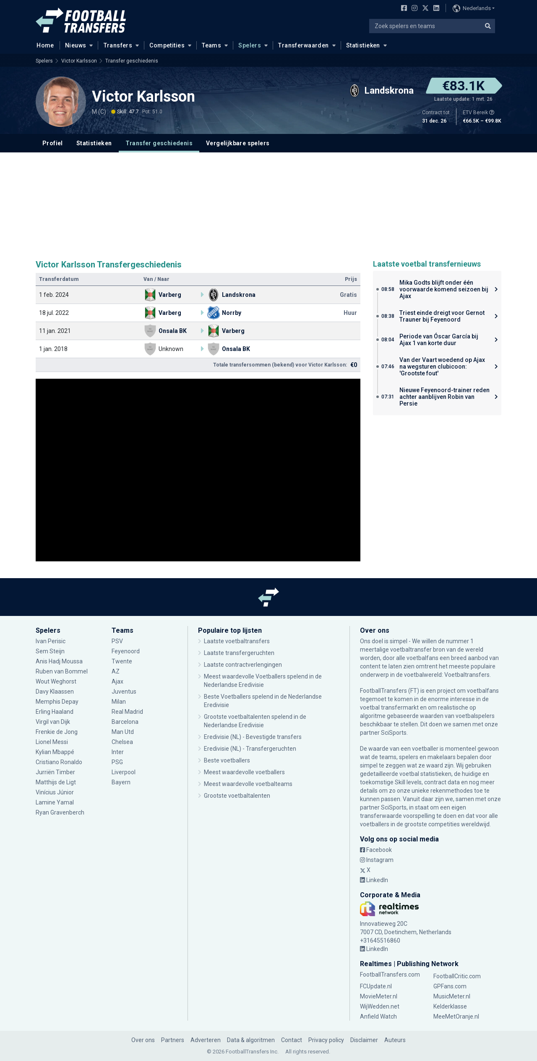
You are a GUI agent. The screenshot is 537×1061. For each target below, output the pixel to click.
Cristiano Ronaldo (59, 762)
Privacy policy (326, 1040)
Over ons (143, 1040)
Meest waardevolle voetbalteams (248, 784)
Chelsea (122, 742)
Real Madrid (127, 711)
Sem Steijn (50, 651)
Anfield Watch (378, 1016)
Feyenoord (126, 651)
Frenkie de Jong (57, 731)
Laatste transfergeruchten (239, 653)
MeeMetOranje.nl (456, 1016)
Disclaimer (364, 1040)
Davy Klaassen (55, 691)
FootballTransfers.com (390, 974)
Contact (291, 1040)
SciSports (394, 732)
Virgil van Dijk (53, 721)
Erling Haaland (54, 711)
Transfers (118, 45)
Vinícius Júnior (55, 792)
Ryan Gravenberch (60, 812)
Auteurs (395, 1040)
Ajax (117, 681)
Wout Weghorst (56, 681)
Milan (119, 701)
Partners (172, 1040)
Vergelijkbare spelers (237, 143)
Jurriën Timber (55, 772)
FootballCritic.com (457, 976)
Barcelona (125, 721)
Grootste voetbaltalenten (237, 795)
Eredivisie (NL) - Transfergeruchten (250, 748)
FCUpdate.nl (376, 986)
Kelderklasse (450, 1006)
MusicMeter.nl (451, 996)
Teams (211, 45)
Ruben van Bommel (62, 671)
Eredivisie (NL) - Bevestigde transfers (253, 737)
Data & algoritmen (251, 1040)
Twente (122, 661)
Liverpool (124, 772)
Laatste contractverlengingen (243, 664)
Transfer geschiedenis (131, 61)
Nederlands (472, 8)
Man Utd (123, 731)
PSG (117, 762)
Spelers (249, 45)
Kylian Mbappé (55, 752)
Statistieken (363, 45)
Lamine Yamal (55, 802)
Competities (167, 45)
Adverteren (205, 1040)
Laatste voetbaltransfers (237, 641)
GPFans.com (450, 986)
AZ (116, 671)
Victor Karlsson (79, 61)
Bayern (121, 782)
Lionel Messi (52, 742)
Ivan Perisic (50, 641)
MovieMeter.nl (378, 996)
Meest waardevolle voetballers (244, 772)
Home (42, 45)
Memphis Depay (57, 701)
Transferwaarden (303, 45)
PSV (117, 641)
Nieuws (75, 45)
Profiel (52, 143)
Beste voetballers (227, 760)
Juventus (124, 691)
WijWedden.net (379, 1006)
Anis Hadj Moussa (59, 661)
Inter (118, 752)
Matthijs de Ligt (56, 782)
